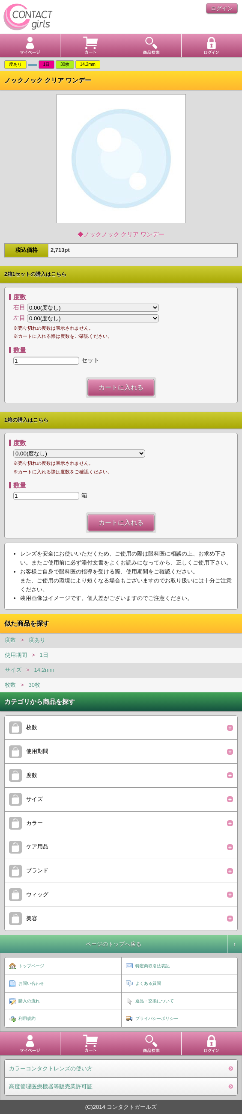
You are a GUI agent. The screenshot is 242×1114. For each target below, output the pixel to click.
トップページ (31, 965)
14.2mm (44, 670)
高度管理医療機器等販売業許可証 (51, 1086)
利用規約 (27, 1018)
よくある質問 (148, 983)
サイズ (13, 670)
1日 (44, 655)
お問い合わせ (31, 983)
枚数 (10, 685)
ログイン (222, 8)
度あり (37, 640)
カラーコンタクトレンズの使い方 (51, 1068)
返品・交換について (154, 1001)
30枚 (34, 685)
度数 (10, 640)
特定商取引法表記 (152, 965)
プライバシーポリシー (156, 1018)
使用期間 (16, 655)
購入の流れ (29, 1001)
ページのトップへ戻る (113, 944)
